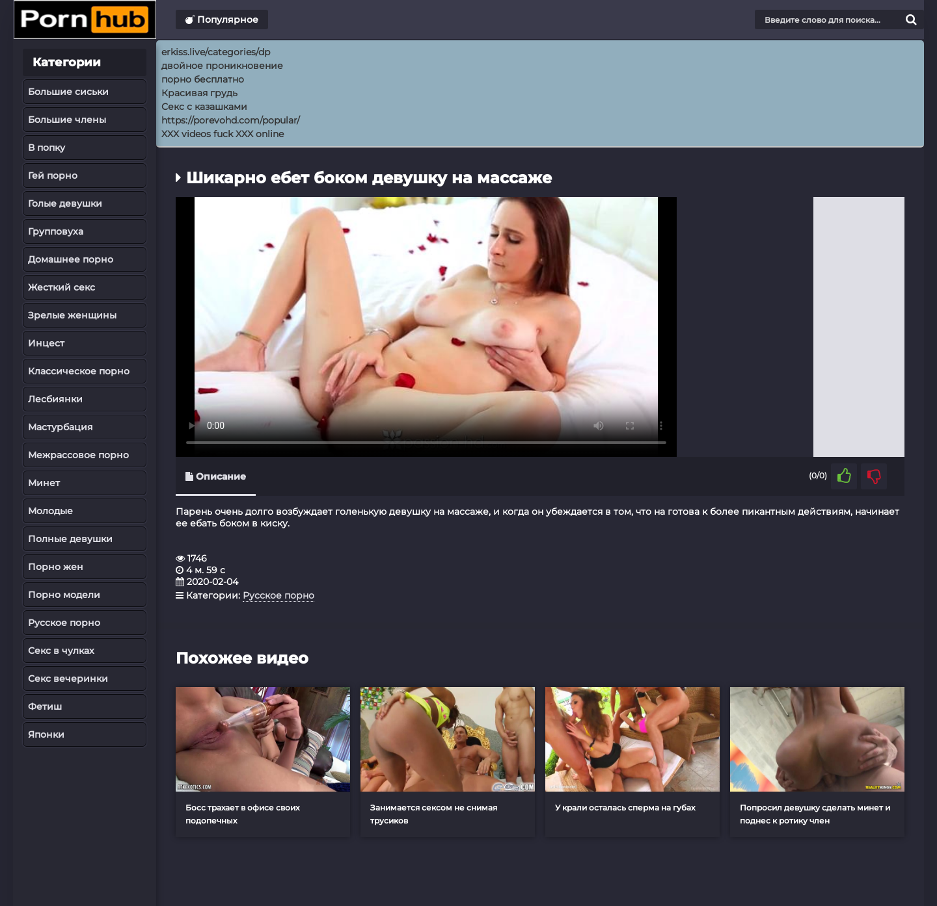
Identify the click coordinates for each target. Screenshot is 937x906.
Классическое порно (78, 371)
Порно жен (55, 567)
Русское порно (64, 622)
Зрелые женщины (72, 315)
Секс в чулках (61, 650)
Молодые (50, 511)
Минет (44, 483)
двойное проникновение (222, 65)
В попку (46, 147)
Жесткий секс (61, 287)
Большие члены (67, 119)
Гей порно (52, 175)
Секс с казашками (204, 106)
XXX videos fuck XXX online (222, 134)
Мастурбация (60, 427)
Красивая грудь (199, 93)
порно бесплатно (202, 79)
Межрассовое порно (78, 455)
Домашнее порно (70, 259)
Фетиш (45, 706)
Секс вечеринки (68, 678)
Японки (46, 734)
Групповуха (55, 231)
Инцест (46, 343)
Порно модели (64, 595)
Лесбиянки (55, 399)
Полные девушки (70, 539)
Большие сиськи (68, 91)
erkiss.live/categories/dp (215, 52)
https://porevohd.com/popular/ (230, 120)
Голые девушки (65, 203)
